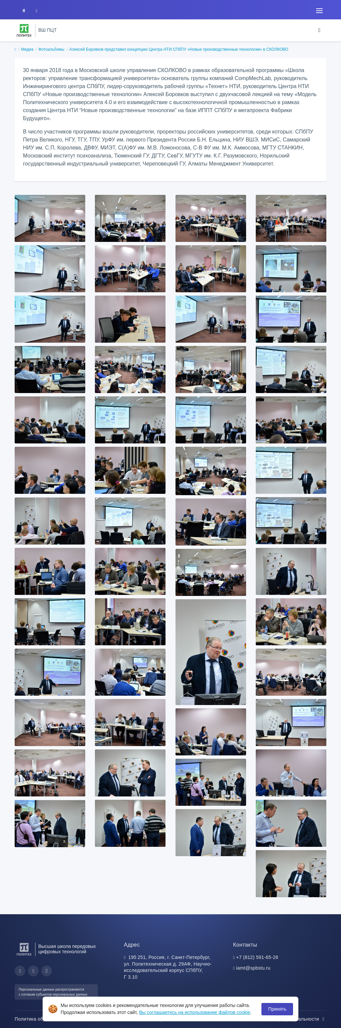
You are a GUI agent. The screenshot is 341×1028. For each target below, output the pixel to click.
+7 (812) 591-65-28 (257, 957)
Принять (277, 1009)
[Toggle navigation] (319, 11)
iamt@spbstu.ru (253, 968)
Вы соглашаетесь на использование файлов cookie (194, 1012)
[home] (15, 49)
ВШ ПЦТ (47, 30)
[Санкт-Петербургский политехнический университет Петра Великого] (24, 30)
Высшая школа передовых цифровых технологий (67, 949)
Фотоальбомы (51, 49)
